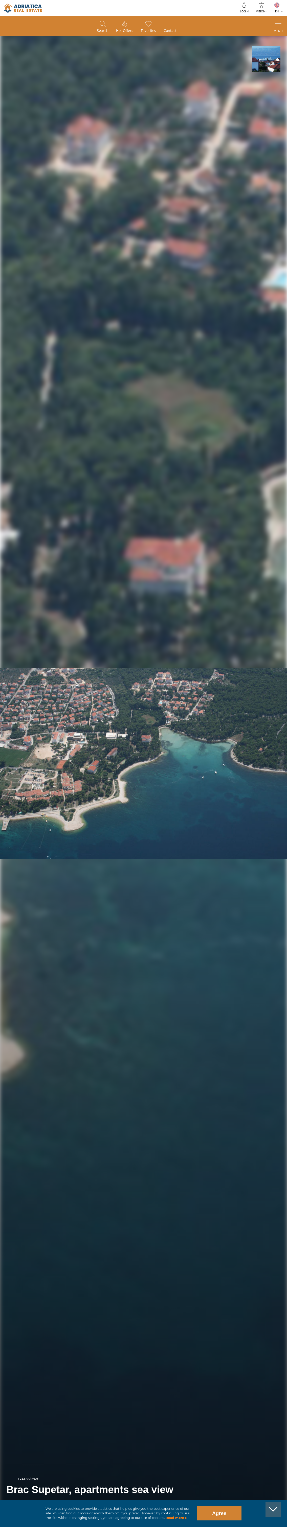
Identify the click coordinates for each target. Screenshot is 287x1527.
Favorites (148, 30)
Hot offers (124, 30)
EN (277, 11)
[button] (266, 59)
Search (102, 30)
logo (23, 8)
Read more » (176, 1518)
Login (244, 11)
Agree (219, 1513)
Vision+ (261, 11)
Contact (170, 30)
